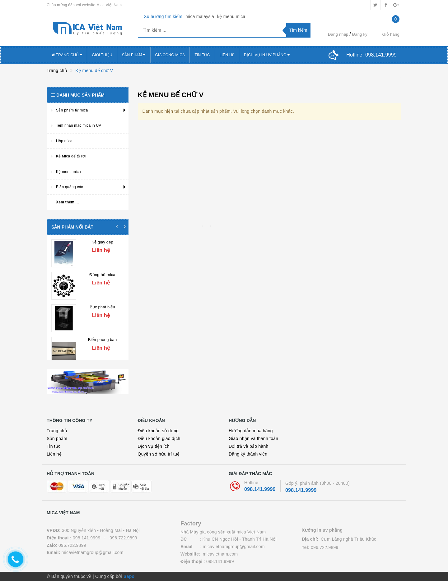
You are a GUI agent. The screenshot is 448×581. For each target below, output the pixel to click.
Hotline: (371, 54)
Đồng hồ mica (102, 272)
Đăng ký (359, 34)
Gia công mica (170, 55)
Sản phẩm (134, 55)
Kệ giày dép (102, 242)
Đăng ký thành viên (248, 454)
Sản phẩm (57, 438)
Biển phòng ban (102, 332)
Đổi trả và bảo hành (248, 446)
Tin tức (53, 446)
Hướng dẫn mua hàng (251, 430)
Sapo (129, 576)
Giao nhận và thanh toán (253, 438)
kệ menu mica (231, 16)
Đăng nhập (338, 34)
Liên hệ (54, 454)
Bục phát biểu (102, 302)
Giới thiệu (102, 55)
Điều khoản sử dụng (158, 430)
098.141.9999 (260, 489)
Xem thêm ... (67, 202)
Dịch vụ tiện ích (154, 446)
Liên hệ (227, 55)
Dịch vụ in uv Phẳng (267, 55)
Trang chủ (57, 430)
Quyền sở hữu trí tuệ (159, 454)
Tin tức (202, 55)
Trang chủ (66, 55)
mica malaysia (199, 16)
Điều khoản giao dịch (159, 438)
